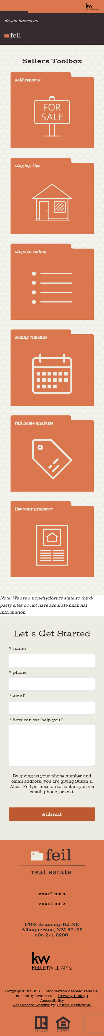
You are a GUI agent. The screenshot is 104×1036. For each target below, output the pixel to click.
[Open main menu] (96, 29)
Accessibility (52, 1001)
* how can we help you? (36, 720)
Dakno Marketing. (74, 1005)
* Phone (18, 672)
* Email (17, 696)
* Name (17, 648)
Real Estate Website (31, 1005)
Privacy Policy (71, 996)
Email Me (50, 894)
